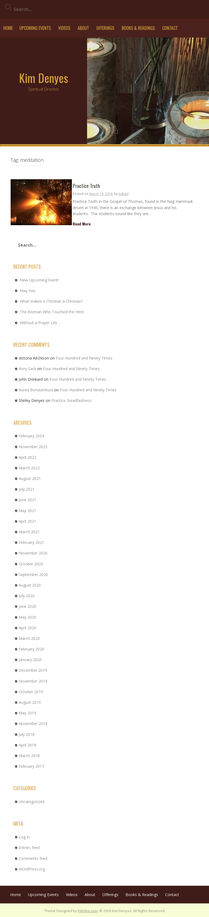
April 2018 (27, 745)
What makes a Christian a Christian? (51, 301)
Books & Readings (138, 28)
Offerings (105, 28)
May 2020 (27, 617)
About (83, 28)
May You (27, 290)
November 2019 (33, 681)
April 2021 (27, 521)
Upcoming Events (35, 28)
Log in (24, 836)
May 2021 (27, 510)
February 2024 (31, 435)
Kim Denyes (43, 77)
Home (8, 28)
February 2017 (31, 766)
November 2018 (33, 723)
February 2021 (31, 542)
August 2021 (30, 478)
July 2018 (27, 734)
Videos (64, 28)
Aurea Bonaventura (36, 389)
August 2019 (30, 702)
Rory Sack (27, 368)
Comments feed (33, 858)
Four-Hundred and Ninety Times (84, 358)
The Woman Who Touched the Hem (52, 311)
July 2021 (27, 489)
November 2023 (33, 446)
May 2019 (27, 712)
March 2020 (29, 638)
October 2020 (31, 563)
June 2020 (27, 606)
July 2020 (27, 595)
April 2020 (27, 627)
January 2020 (30, 659)
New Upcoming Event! (39, 280)
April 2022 (27, 457)
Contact (170, 28)
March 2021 (29, 531)
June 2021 (27, 499)
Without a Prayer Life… (40, 322)
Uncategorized (31, 801)
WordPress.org (32, 869)
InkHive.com (88, 910)
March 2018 (29, 755)
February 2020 (31, 649)
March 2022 (29, 467)
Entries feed (29, 847)
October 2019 (31, 691)
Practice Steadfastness (71, 400)
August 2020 (30, 585)
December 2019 (33, 670)
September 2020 (33, 574)
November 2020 (33, 553)
